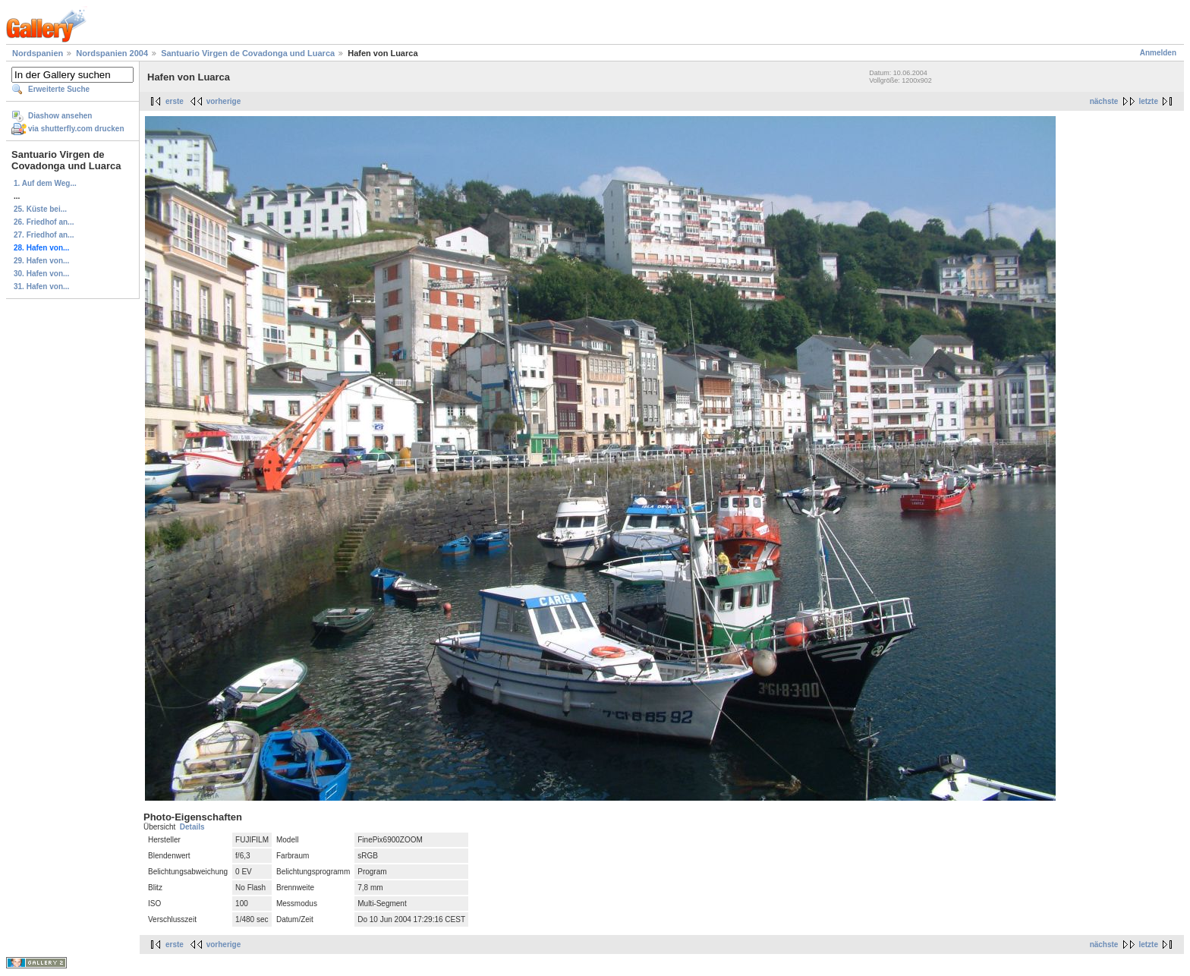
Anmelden (1158, 53)
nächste (1104, 101)
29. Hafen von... (41, 261)
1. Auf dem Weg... (45, 183)
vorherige (223, 101)
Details (192, 827)
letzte (1148, 101)
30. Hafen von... (41, 273)
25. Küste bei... (40, 209)
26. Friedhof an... (44, 222)
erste (174, 101)
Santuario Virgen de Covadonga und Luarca (248, 53)
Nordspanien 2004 (112, 53)
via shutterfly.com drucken (76, 128)
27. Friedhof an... (44, 235)
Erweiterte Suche (59, 89)
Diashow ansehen (60, 116)
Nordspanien (37, 53)
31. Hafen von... (41, 286)
